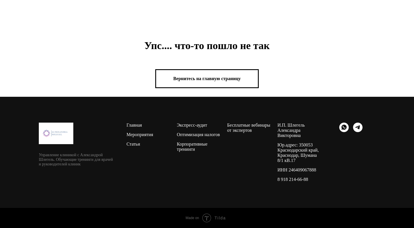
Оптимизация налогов (198, 134)
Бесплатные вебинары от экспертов (248, 128)
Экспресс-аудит (192, 125)
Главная (134, 125)
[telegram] (358, 127)
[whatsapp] (344, 127)
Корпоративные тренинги (192, 147)
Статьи (133, 144)
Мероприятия (139, 134)
